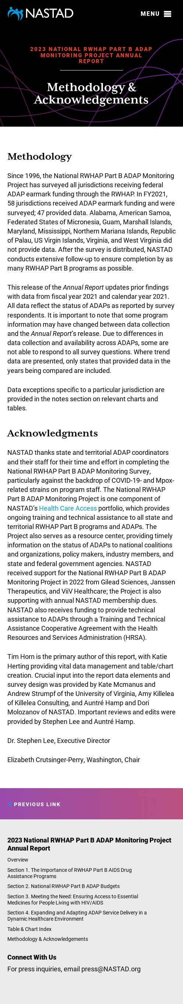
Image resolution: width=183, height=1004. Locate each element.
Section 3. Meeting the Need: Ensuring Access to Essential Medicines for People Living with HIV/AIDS (72, 899)
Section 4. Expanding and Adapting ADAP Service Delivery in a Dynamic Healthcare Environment (77, 915)
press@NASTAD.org (111, 968)
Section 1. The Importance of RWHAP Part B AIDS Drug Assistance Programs (69, 873)
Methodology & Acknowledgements (47, 938)
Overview (17, 859)
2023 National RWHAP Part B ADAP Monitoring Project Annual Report (91, 55)
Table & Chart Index (29, 928)
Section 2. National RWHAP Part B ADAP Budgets (63, 885)
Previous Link (37, 804)
